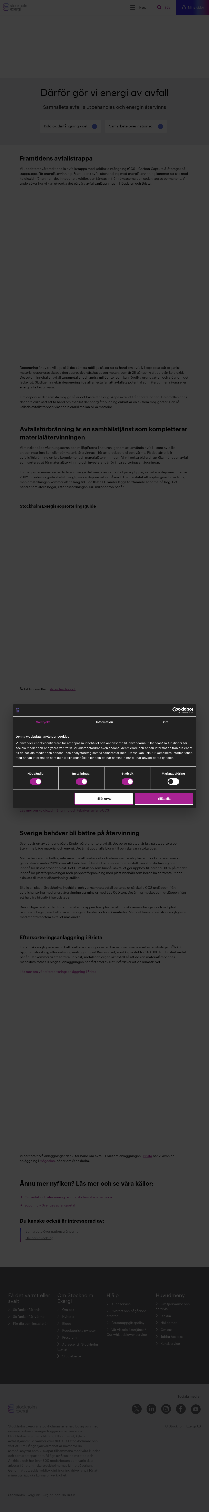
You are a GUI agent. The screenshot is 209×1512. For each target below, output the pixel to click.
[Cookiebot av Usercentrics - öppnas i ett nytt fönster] (175, 710)
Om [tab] (165, 722)
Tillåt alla (163, 798)
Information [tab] (104, 722)
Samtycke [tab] (43, 722)
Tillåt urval (103, 798)
